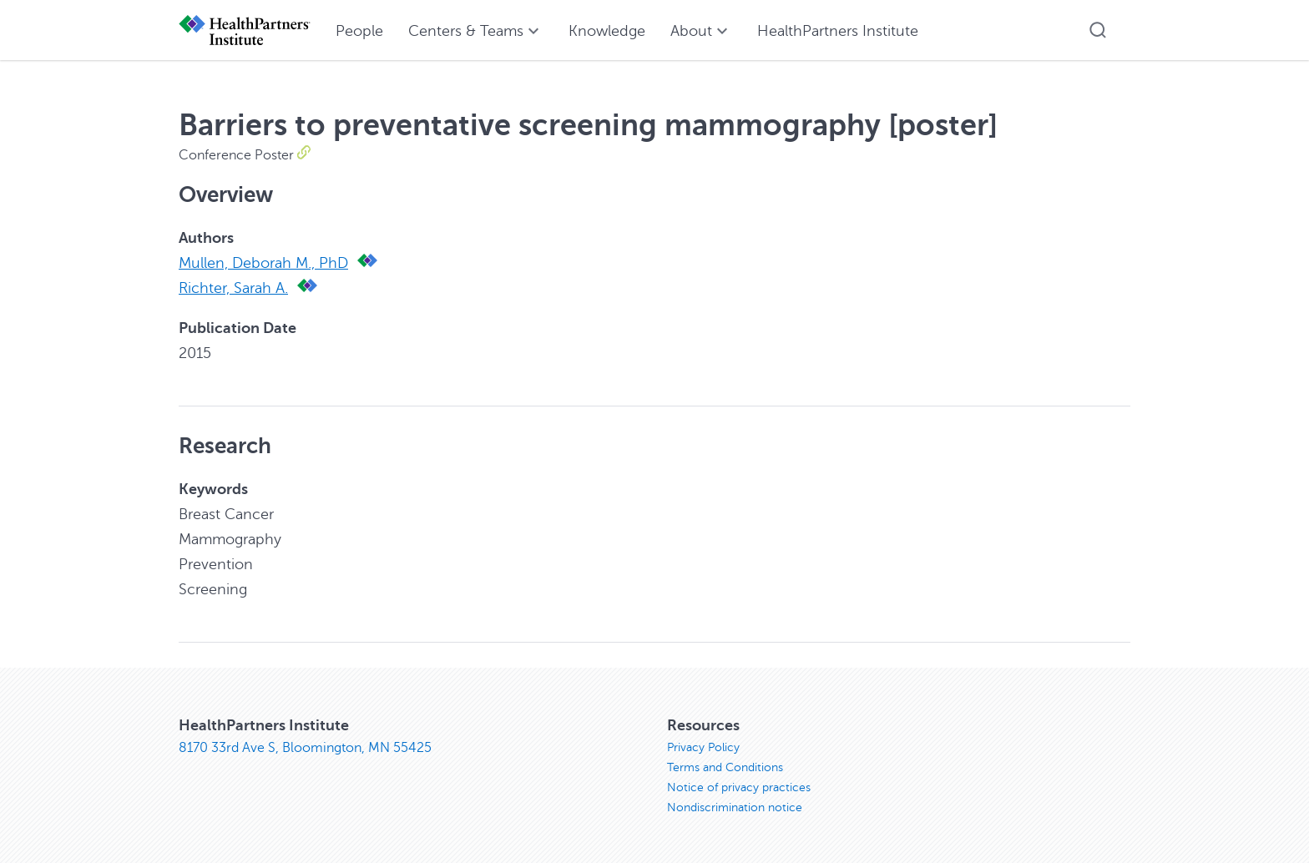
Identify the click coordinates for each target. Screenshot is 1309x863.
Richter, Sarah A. (233, 288)
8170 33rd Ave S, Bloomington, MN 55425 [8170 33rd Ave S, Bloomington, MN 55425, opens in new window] (305, 747)
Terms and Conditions (725, 767)
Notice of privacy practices (739, 787)
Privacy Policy (703, 747)
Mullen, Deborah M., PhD (263, 263)
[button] (1098, 30)
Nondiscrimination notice (734, 807)
